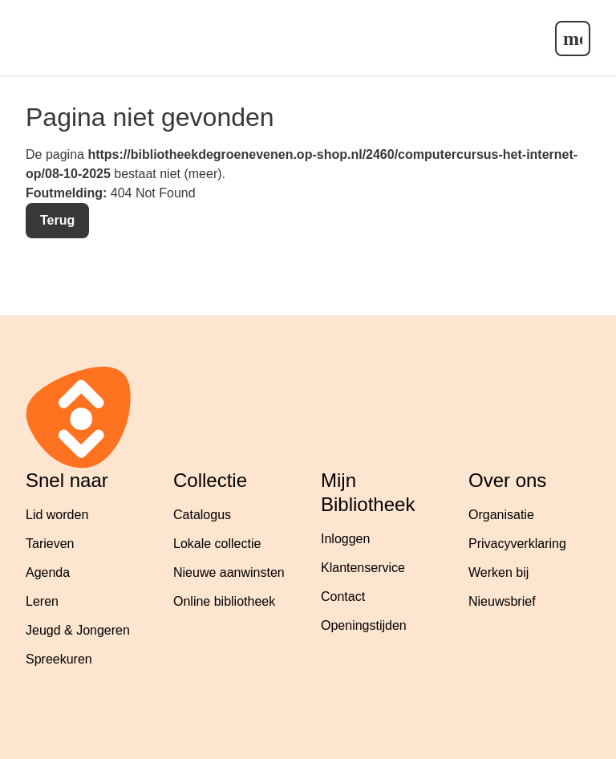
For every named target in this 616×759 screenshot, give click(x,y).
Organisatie (501, 515)
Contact (343, 596)
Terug (57, 220)
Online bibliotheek (224, 601)
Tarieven (50, 543)
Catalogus (202, 515)
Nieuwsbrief (502, 601)
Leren (42, 601)
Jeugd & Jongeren (78, 630)
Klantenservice (363, 567)
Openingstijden (364, 625)
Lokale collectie (217, 543)
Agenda (48, 572)
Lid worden (57, 515)
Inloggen (345, 539)
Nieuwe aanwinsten (229, 572)
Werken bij (498, 572)
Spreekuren (59, 659)
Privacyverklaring (517, 543)
